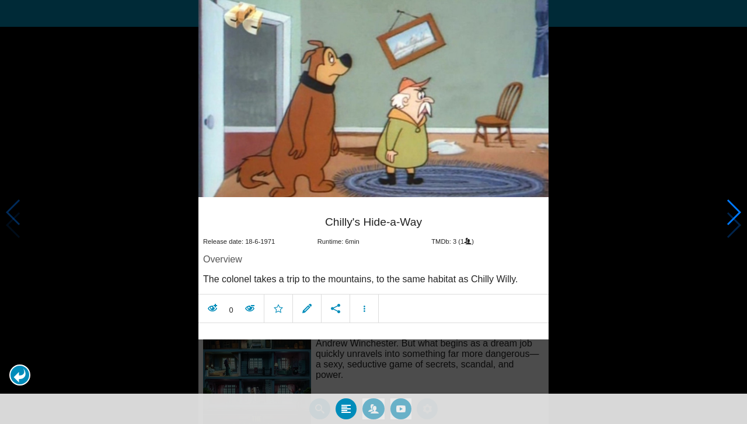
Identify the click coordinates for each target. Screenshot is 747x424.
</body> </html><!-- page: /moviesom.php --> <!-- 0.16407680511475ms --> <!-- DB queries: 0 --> (373, 212)
